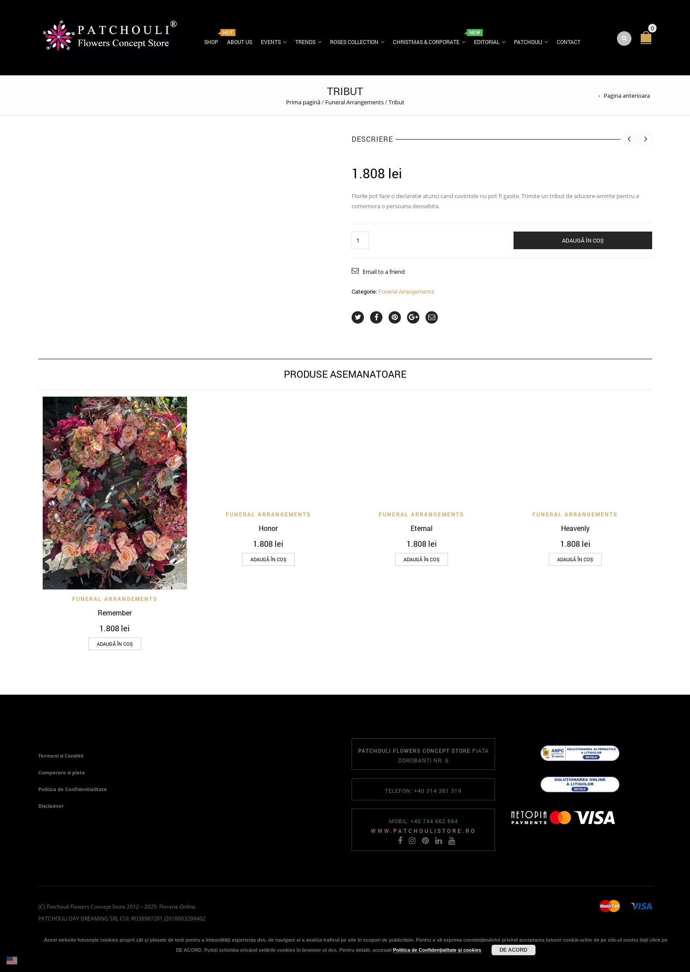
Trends (305, 42)
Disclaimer (51, 806)
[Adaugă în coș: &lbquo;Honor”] (268, 560)
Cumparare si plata (61, 773)
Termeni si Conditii (60, 756)
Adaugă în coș (583, 241)
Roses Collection (354, 42)
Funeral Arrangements (354, 103)
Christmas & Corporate (426, 42)
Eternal (422, 529)
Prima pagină (303, 103)
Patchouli (528, 42)
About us (239, 42)
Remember (115, 613)
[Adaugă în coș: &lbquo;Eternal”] (421, 560)
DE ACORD (513, 950)
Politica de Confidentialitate (72, 790)
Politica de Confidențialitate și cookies (437, 950)
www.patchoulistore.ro (423, 831)
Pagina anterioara (627, 96)
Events (271, 42)
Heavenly (575, 529)
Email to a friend (384, 272)
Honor (268, 529)
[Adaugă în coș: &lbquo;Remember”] (114, 644)
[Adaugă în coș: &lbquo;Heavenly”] (575, 560)
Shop (211, 42)
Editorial (486, 42)
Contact (568, 42)
